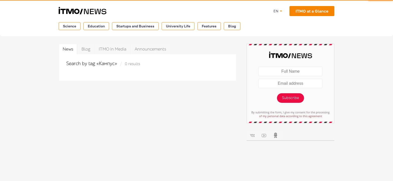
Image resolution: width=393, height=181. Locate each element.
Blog (232, 26)
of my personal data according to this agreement (290, 116)
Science (69, 26)
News (68, 49)
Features (209, 26)
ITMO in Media (112, 49)
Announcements (150, 49)
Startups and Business (135, 26)
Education (96, 26)
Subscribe (290, 98)
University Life (178, 26)
